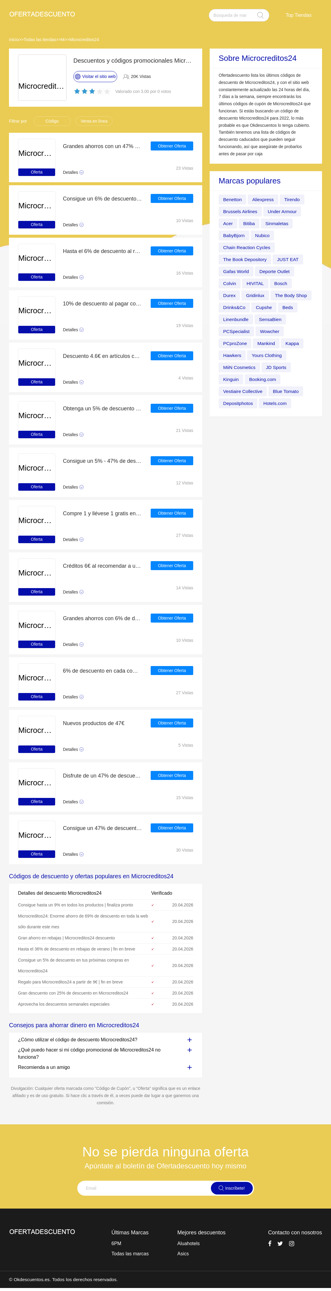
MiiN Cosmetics (281, 367)
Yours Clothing (238, 367)
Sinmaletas (278, 223)
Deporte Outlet (275, 271)
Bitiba (250, 223)
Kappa (230, 355)
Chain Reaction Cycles (247, 247)
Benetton (232, 199)
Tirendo (293, 199)
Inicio (14, 39)
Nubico (263, 235)
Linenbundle (285, 319)
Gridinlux (256, 295)
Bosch (281, 283)
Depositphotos (275, 403)
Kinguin (262, 379)
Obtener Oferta (172, 146)
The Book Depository (245, 259)
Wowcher (233, 343)
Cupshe (231, 319)
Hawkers (256, 355)
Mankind (297, 343)
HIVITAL (256, 283)
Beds (255, 319)
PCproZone (265, 343)
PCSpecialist (270, 331)
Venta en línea (94, 121)
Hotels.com (235, 415)
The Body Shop (239, 307)
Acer (228, 223)
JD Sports (233, 379)
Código (52, 121)
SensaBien (234, 331)
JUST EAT (289, 259)
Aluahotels (188, 1243)
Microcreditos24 (84, 39)
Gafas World (236, 271)
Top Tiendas (299, 15)
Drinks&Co (278, 307)
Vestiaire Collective (282, 391)
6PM (116, 1243)
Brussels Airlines (240, 211)
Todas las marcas (130, 1253)
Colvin (229, 283)
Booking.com (237, 391)
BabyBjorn (234, 235)
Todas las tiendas (40, 39)
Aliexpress (264, 199)
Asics (183, 1253)
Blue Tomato (236, 403)
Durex (229, 295)
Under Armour (284, 211)
